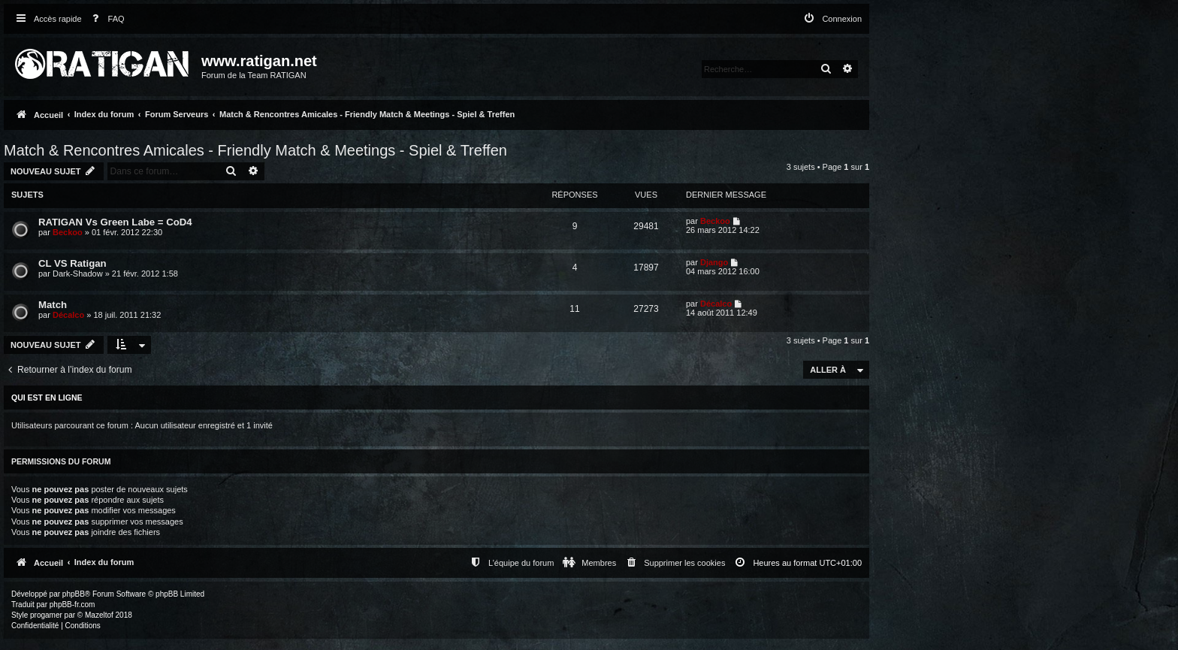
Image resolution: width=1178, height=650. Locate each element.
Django (714, 262)
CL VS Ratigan (72, 263)
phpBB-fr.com (72, 604)
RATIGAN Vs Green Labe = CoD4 (115, 222)
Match (52, 304)
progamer (46, 615)
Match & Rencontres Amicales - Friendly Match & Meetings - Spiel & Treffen (255, 150)
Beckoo (68, 232)
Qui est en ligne (47, 397)
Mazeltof (99, 615)
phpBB (73, 594)
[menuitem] (105, 19)
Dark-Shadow (78, 273)
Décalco (68, 314)
